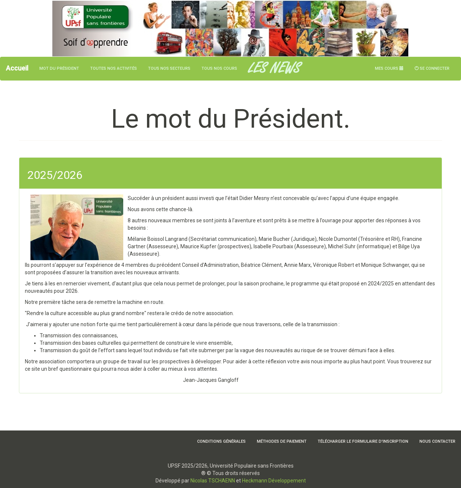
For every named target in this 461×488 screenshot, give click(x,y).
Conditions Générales (221, 441)
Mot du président (59, 68)
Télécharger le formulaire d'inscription (363, 441)
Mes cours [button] (389, 68)
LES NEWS (274, 68)
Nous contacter (437, 441)
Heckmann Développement (274, 481)
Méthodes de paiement (282, 441)
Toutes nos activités (113, 68)
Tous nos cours (219, 68)
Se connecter (432, 68)
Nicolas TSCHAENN (212, 481)
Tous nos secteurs (169, 68)
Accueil (17, 68)
